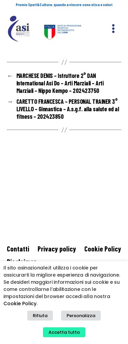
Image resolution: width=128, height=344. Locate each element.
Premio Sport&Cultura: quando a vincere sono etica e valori (64, 4)
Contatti (18, 248)
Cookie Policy (102, 248)
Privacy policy (57, 248)
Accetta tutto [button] (64, 332)
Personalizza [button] (81, 315)
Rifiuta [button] (40, 315)
